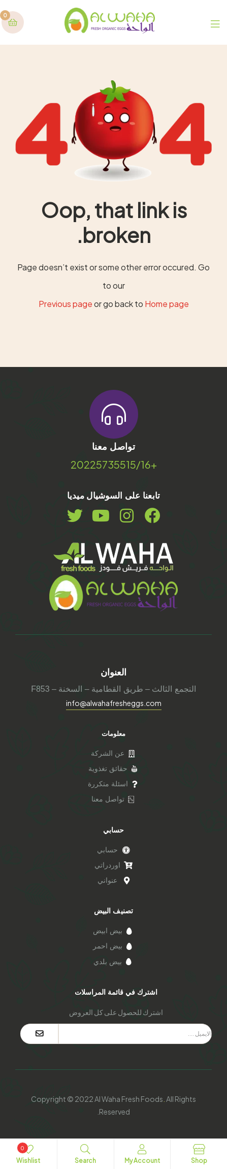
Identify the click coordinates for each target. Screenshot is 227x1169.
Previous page (65, 303)
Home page (167, 303)
